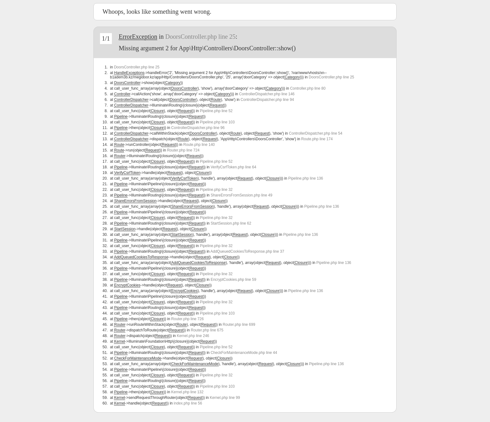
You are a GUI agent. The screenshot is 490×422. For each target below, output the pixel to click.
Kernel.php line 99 (225, 397)
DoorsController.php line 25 (200, 36)
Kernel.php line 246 (193, 336)
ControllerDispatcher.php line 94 (267, 99)
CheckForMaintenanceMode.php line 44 (244, 352)
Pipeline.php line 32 (216, 189)
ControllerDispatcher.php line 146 (266, 94)
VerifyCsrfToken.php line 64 (233, 167)
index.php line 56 (188, 403)
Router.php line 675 (207, 330)
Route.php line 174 (317, 139)
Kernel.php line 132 (187, 392)
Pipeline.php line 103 (217, 122)
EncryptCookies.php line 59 (233, 279)
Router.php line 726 (187, 319)
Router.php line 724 (183, 150)
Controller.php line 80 (307, 88)
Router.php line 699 (239, 324)
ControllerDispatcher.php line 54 (315, 133)
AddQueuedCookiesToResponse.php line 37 (247, 251)
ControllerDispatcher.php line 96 (198, 128)
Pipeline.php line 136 (305, 178)
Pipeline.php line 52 (216, 111)
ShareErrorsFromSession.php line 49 (241, 195)
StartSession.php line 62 (231, 223)
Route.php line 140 (199, 144)
